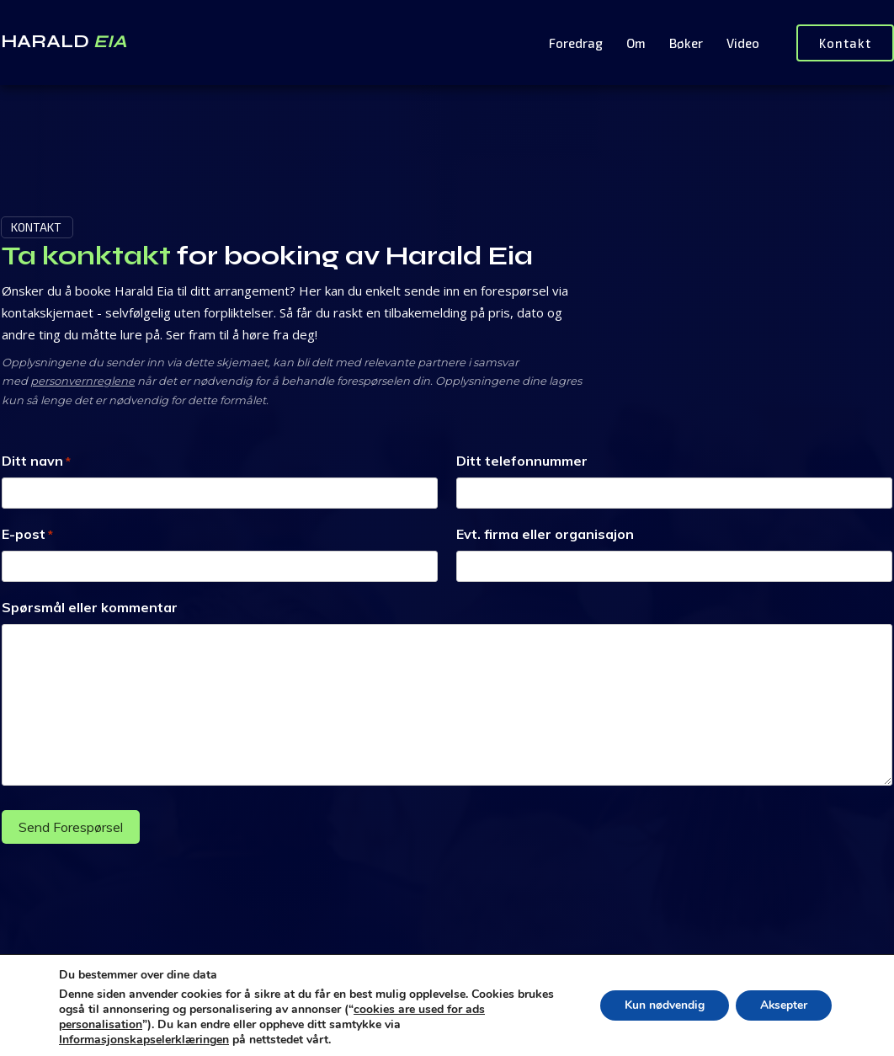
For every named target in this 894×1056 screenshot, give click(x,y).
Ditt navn (36, 461)
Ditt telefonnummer (522, 460)
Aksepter (782, 1005)
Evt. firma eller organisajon (545, 533)
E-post (27, 534)
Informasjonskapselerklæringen (144, 1040)
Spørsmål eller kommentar (90, 607)
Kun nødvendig (661, 1005)
